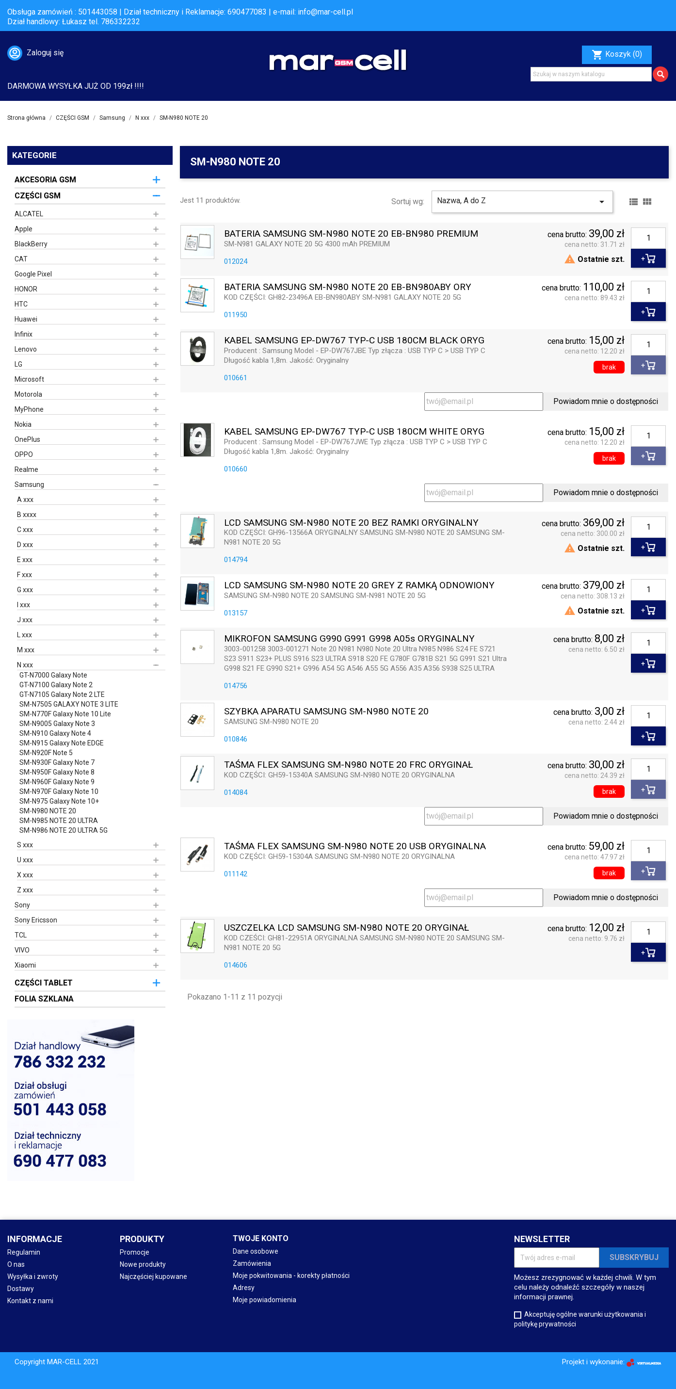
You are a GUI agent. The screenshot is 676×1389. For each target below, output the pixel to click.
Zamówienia (252, 1263)
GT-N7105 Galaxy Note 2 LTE (62, 694)
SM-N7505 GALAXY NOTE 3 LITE (68, 704)
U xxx (25, 860)
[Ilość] (648, 238)
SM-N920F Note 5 (46, 753)
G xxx (25, 590)
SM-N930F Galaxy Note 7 (57, 762)
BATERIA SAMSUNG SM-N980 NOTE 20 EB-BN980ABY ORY (347, 287)
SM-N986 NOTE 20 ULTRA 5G (63, 830)
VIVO (22, 950)
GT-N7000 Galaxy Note (53, 675)
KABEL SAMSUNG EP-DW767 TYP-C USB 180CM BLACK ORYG (354, 341)
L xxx (24, 635)
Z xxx (25, 890)
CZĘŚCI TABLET (44, 982)
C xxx (25, 529)
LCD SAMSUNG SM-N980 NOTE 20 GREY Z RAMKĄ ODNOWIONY (359, 586)
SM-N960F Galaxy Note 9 (57, 782)
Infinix (23, 334)
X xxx (25, 875)
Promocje (134, 1252)
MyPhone (29, 409)
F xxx (24, 575)
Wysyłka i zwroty (32, 1276)
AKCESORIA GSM (45, 179)
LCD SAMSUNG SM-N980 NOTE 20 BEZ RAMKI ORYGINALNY (351, 523)
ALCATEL (29, 214)
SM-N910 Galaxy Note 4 (55, 733)
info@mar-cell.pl (325, 11)
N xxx (25, 665)
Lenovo (26, 349)
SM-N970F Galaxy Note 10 (58, 791)
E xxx (24, 560)
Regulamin (23, 1252)
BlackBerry (31, 244)
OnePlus (27, 439)
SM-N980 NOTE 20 (47, 811)
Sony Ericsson (36, 920)
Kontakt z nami (30, 1301)
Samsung (29, 484)
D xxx (25, 545)
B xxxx (26, 514)
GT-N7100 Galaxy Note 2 (56, 685)
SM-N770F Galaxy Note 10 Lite (65, 714)
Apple (23, 229)
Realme (26, 469)
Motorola (28, 394)
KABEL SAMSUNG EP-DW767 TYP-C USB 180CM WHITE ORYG (354, 432)
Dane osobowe (255, 1251)
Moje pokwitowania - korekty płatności (291, 1275)
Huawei (26, 319)
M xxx (25, 650)
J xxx (24, 620)
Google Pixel (33, 274)
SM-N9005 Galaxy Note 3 (57, 723)
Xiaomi (25, 965)
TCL (21, 935)
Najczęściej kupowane (153, 1276)
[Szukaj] (591, 74)
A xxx (25, 499)
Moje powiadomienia (264, 1300)
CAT (21, 259)
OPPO (24, 454)
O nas (16, 1264)
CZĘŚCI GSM (38, 195)
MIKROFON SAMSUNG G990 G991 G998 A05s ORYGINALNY (349, 639)
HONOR (26, 289)
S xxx (25, 845)
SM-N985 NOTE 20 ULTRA (58, 820)
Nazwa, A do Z (522, 202)
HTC (21, 304)
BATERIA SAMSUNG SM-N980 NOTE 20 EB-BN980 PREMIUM (351, 234)
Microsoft (29, 379)
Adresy (244, 1288)
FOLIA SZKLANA (44, 998)
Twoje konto (261, 1238)
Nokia (23, 424)
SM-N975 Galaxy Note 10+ (59, 801)
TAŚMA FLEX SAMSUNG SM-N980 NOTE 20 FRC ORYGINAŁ (348, 765)
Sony (22, 905)
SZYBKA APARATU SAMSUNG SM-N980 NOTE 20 (326, 712)
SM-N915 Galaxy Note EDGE (61, 743)
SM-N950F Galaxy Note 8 (57, 772)
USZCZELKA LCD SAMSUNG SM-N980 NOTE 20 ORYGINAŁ (346, 928)
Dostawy (20, 1288)
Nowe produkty (143, 1264)
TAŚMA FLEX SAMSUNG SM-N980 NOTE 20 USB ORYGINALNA (355, 846)
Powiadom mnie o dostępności (605, 401)
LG (18, 364)
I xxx (23, 605)
